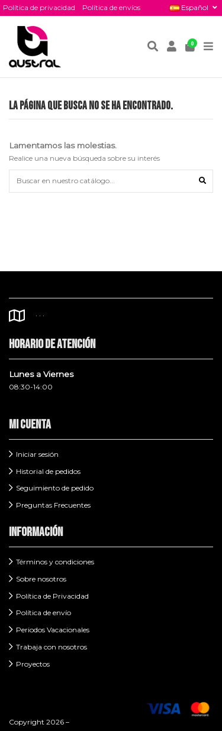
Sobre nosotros (41, 578)
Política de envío (43, 612)
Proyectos (33, 663)
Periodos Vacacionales (52, 629)
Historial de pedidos (48, 471)
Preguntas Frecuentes (53, 505)
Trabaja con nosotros (51, 646)
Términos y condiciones (55, 561)
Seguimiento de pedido (55, 487)
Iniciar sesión (37, 454)
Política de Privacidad (52, 596)
